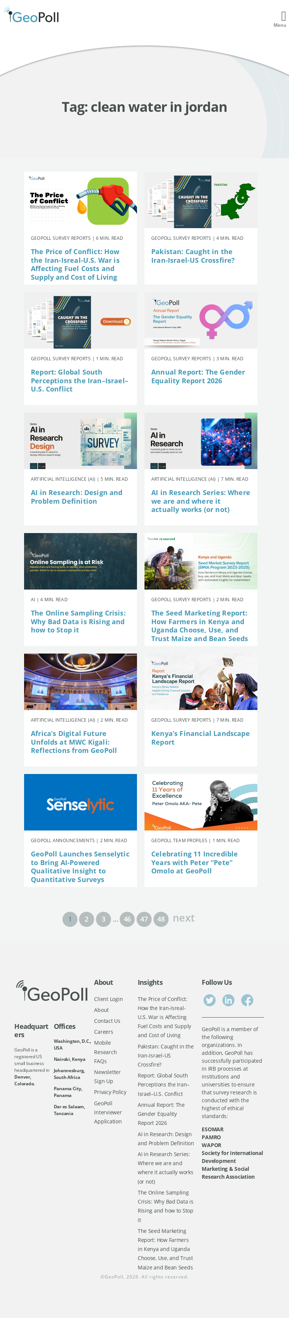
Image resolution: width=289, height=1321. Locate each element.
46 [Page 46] (127, 918)
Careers (103, 1032)
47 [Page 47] (144, 918)
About (101, 1009)
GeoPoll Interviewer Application (108, 1113)
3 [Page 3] (103, 918)
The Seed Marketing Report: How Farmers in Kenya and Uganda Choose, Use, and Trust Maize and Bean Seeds (199, 625)
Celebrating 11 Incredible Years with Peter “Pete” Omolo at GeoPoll (194, 862)
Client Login (108, 999)
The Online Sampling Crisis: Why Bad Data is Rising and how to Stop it (78, 621)
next (184, 917)
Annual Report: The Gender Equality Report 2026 (198, 376)
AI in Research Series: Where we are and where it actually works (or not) (200, 501)
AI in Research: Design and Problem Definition (77, 497)
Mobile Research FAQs (105, 1052)
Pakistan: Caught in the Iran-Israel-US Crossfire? (193, 256)
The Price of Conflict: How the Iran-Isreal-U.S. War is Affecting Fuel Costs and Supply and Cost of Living (75, 264)
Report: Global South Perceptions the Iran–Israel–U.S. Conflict (79, 380)
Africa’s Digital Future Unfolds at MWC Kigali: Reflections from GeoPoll (74, 742)
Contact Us (107, 1021)
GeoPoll (114, 1280)
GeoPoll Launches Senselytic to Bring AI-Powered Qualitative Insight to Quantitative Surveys (80, 866)
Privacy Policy (110, 1093)
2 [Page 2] (86, 918)
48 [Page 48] (160, 918)
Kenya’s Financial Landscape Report (200, 738)
